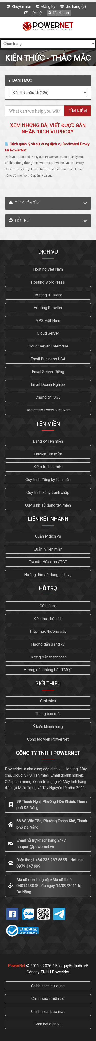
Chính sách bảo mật (48, 1011)
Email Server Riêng (48, 371)
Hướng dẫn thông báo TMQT (48, 669)
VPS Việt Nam (48, 320)
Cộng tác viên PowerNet (48, 739)
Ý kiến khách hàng (48, 726)
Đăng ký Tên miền (48, 441)
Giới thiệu (48, 701)
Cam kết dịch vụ (48, 1024)
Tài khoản (61, 12)
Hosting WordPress (48, 282)
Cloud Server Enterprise (48, 346)
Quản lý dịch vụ (48, 536)
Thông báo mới (47, 714)
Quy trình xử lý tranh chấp (47, 492)
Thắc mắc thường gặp (48, 631)
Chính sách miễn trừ (48, 998)
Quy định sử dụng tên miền (48, 505)
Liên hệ (35, 12)
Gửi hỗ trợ (48, 606)
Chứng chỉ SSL (48, 397)
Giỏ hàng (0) (76, 6)
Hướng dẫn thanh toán (48, 657)
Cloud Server (48, 333)
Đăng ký (48, 6)
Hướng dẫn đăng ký (48, 644)
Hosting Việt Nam (48, 269)
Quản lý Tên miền (48, 549)
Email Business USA (48, 359)
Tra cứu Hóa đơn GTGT (48, 562)
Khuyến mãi (21, 6)
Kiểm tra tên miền (48, 466)
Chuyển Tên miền (48, 454)
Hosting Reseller (48, 307)
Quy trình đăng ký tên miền (48, 479)
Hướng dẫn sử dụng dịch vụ (48, 574)
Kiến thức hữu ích (47, 618)
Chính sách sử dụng (48, 986)
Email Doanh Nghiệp (48, 384)
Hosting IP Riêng (47, 295)
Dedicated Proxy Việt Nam (48, 410)
